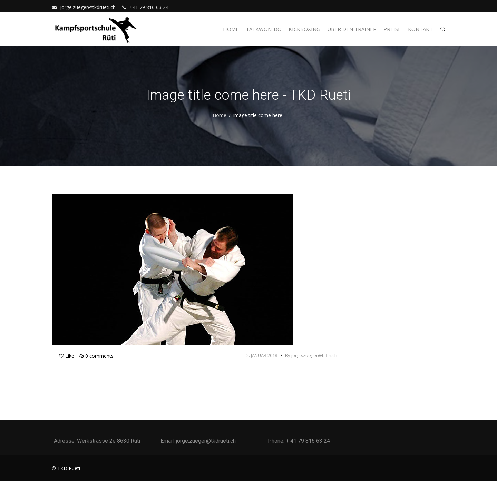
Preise (392, 29)
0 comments (96, 356)
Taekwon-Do (264, 29)
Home (231, 29)
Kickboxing (304, 29)
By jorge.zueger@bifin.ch (311, 355)
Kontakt (420, 29)
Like (66, 356)
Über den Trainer (352, 29)
